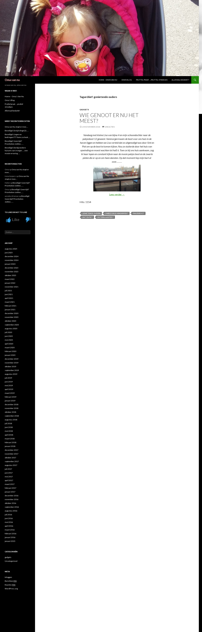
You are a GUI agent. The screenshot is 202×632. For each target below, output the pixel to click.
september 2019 (12, 370)
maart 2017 (10, 484)
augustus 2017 (11, 465)
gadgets (84, 109)
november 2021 (11, 287)
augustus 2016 (11, 511)
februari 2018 (10, 442)
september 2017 (12, 461)
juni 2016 (9, 518)
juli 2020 (8, 332)
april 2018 (9, 435)
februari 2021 (10, 306)
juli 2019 (8, 378)
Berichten (11, 581)
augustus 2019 (11, 374)
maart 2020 (10, 347)
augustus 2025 (11, 249)
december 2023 (11, 268)
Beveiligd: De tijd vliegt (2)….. (17, 130)
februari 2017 (10, 488)
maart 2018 (10, 438)
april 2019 (9, 389)
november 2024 (11, 260)
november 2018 (11, 408)
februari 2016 (10, 533)
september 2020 (12, 325)
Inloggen (8, 577)
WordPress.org (11, 588)
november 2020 (11, 317)
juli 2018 (8, 423)
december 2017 (11, 450)
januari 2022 (10, 283)
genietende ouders (91, 213)
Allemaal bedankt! (180, 80)
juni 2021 (9, 294)
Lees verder (117, 194)
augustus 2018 (11, 419)
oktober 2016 (10, 503)
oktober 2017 (10, 457)
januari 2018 (10, 446)
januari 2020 (10, 355)
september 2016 (12, 507)
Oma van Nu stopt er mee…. (16, 127)
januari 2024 (10, 264)
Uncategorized (11, 561)
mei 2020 (9, 340)
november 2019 (11, 362)
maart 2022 (10, 279)
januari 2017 (10, 492)
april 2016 (9, 526)
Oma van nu (12, 80)
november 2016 (11, 499)
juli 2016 (8, 514)
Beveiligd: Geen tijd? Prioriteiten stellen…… (17, 199)
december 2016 (11, 495)
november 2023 (11, 271)
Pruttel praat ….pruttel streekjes (151, 80)
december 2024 (11, 256)
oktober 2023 (10, 275)
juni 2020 (9, 336)
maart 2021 (10, 302)
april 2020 (9, 343)
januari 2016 (10, 537)
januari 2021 (10, 309)
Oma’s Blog (126, 80)
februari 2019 (10, 397)
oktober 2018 (10, 412)
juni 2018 (9, 427)
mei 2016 (9, 522)
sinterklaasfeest (105, 217)
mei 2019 (9, 385)
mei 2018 (9, 431)
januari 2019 (10, 400)
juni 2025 (9, 252)
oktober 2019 (10, 366)
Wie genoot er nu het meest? (109, 118)
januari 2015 (10, 541)
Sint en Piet (87, 217)
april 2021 (9, 298)
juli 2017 (8, 469)
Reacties (10, 585)
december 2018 (11, 404)
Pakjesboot (138, 213)
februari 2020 (10, 351)
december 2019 (11, 359)
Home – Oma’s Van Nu (108, 80)
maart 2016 (10, 530)
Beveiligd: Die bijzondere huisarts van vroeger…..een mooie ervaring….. (16, 150)
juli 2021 (8, 290)
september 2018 (12, 416)
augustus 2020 (11, 328)
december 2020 (11, 313)
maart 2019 (10, 393)
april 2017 (9, 480)
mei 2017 (9, 476)
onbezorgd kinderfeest (116, 213)
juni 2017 (9, 473)
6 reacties (110, 127)
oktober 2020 (10, 321)
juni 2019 (9, 381)
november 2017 (11, 454)
